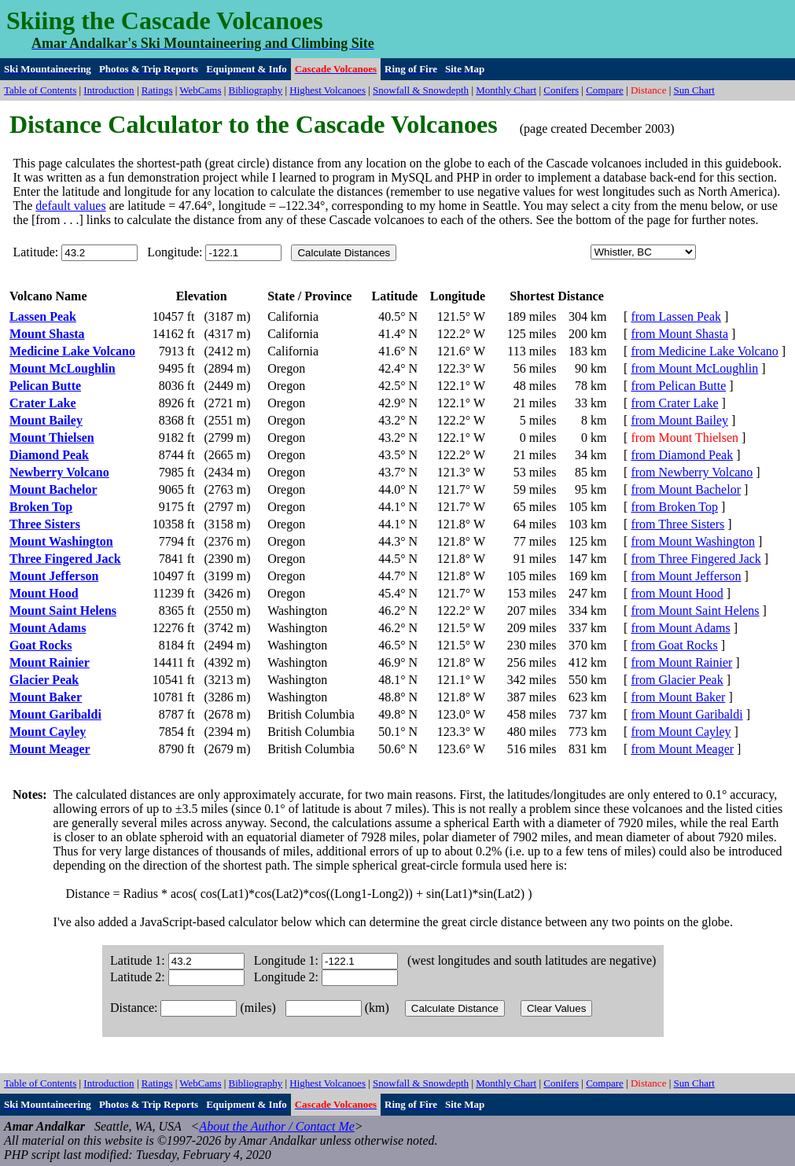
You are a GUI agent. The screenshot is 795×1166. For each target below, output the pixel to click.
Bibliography (256, 90)
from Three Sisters (677, 524)
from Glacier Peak (677, 679)
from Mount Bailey (679, 420)
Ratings (157, 90)
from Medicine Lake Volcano (704, 351)
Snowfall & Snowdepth (421, 90)
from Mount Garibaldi (686, 714)
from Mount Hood (677, 593)
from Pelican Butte (678, 385)
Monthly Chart (506, 90)
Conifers (561, 90)
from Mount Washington (693, 541)
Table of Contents (40, 90)
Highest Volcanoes (327, 90)
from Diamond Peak (682, 455)
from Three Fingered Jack (695, 558)
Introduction (108, 90)
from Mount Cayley (681, 731)
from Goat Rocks (674, 645)
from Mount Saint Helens (695, 610)
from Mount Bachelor (686, 489)
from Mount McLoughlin (694, 368)
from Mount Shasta (679, 333)
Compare (605, 90)
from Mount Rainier (681, 662)
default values (70, 205)
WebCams (200, 90)
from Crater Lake (674, 403)
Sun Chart (694, 90)
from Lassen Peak (676, 316)
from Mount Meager (682, 749)
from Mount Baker (678, 697)
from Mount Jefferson (686, 576)
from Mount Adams (680, 627)
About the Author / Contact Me (276, 1126)
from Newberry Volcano (692, 472)
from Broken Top (674, 506)
